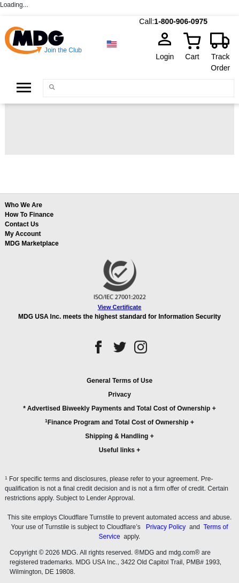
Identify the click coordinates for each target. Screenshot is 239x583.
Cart (192, 56)
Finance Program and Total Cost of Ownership (116, 422)
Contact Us (21, 224)
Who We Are (23, 205)
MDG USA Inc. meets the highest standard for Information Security (119, 316)
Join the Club (63, 50)
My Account (23, 234)
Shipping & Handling (116, 436)
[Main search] (51, 87)
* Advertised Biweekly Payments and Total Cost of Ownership (116, 408)
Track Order (220, 62)
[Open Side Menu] (23, 88)
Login (168, 56)
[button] (119, 420)
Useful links (117, 450)
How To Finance (29, 214)
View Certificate (120, 307)
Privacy (119, 394)
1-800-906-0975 (180, 21)
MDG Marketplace (32, 243)
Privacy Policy (166, 527)
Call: (146, 21)
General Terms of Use (119, 380)
